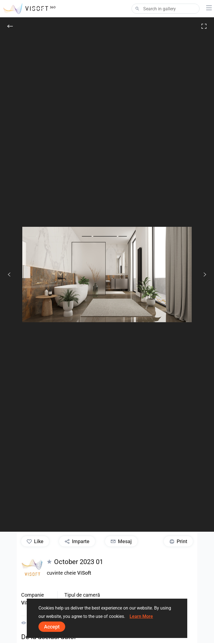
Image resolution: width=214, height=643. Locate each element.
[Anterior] (9, 274)
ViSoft (84, 573)
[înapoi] (10, 26)
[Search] (166, 9)
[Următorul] (201, 274)
